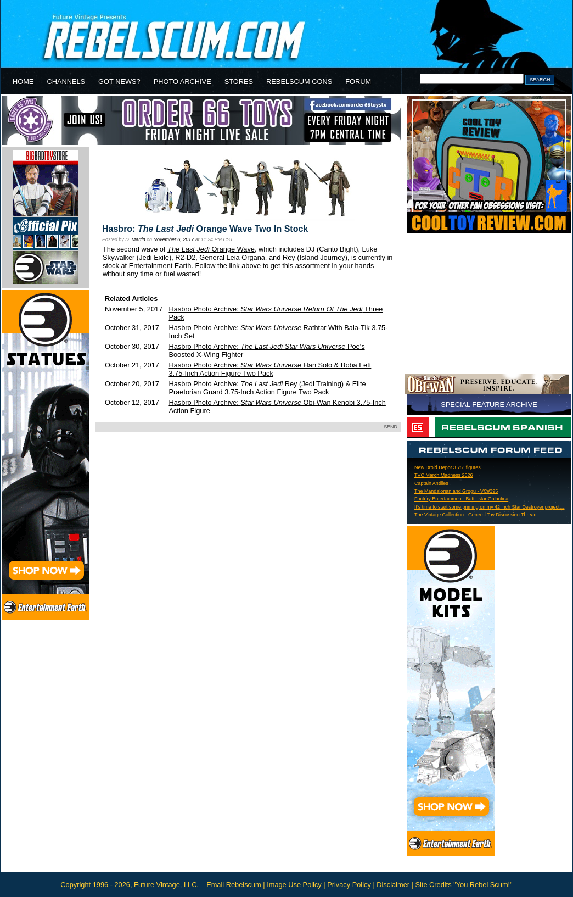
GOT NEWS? (119, 81)
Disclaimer (393, 885)
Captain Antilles (431, 483)
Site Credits (433, 885)
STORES (238, 81)
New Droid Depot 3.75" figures (447, 467)
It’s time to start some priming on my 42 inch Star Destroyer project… (489, 507)
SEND (390, 427)
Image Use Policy (294, 885)
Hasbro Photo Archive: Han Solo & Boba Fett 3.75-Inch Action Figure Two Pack (269, 369)
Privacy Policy (349, 885)
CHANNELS (66, 81)
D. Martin (135, 239)
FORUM (358, 81)
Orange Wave (211, 249)
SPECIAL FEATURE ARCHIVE (489, 404)
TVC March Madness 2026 (443, 475)
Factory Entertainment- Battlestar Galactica (461, 499)
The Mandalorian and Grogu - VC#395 (456, 491)
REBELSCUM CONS (299, 81)
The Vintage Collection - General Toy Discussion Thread (475, 514)
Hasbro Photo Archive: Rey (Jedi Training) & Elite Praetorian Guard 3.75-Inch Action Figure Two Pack (267, 388)
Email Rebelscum (233, 885)
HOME (23, 81)
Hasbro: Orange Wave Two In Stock (205, 228)
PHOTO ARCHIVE (182, 81)
